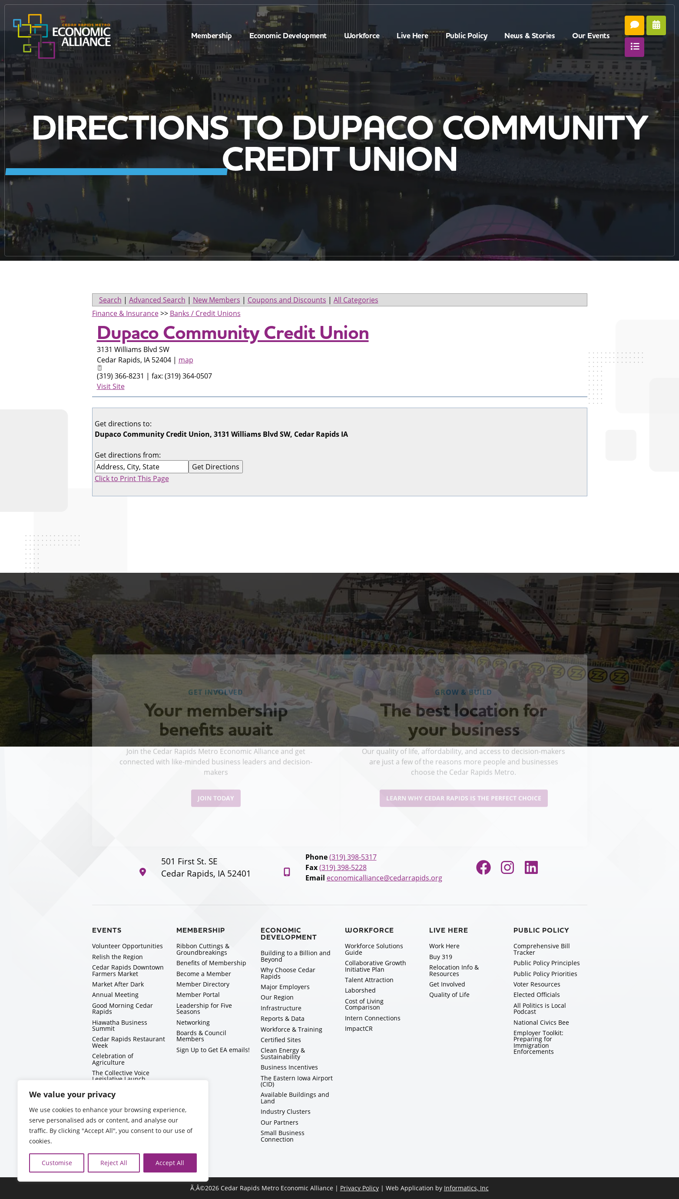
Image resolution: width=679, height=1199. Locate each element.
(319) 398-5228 (343, 867)
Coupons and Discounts (287, 300)
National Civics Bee (541, 1022)
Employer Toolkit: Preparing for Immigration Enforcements (538, 1042)
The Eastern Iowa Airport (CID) (297, 1081)
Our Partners (279, 1122)
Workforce (362, 36)
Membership (211, 36)
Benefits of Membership (211, 963)
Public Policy (466, 36)
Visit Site (111, 386)
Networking (193, 1022)
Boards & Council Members (201, 1036)
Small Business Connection (283, 1136)
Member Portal (198, 994)
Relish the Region (117, 957)
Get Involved (447, 984)
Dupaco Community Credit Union (233, 332)
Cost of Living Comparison (364, 1004)
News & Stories (529, 36)
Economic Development (288, 36)
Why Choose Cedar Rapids (288, 973)
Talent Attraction (369, 980)
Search (110, 300)
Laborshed (360, 990)
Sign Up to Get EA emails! (213, 1050)
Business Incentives (289, 1067)
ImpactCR (359, 1028)
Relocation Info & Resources (454, 970)
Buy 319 (440, 957)
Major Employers (285, 987)
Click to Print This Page (132, 478)
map (186, 360)
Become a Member (203, 974)
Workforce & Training (291, 1029)
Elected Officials (536, 994)
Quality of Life (449, 994)
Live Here (412, 36)
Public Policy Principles (546, 963)
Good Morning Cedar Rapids (122, 1008)
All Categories (356, 300)
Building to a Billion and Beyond (296, 956)
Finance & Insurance (125, 313)
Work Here (444, 946)
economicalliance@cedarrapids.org (384, 878)
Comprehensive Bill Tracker (541, 949)
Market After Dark (118, 984)
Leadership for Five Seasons (204, 1008)
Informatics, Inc (466, 1188)
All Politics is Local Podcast (539, 1008)
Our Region (277, 997)
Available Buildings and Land (295, 1097)
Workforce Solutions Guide (374, 949)
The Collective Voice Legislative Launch (120, 1076)
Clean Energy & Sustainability (283, 1053)
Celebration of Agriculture (112, 1059)
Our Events (590, 36)
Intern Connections (373, 1018)
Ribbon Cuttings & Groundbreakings (202, 949)
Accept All (170, 1163)
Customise (57, 1163)
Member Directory (202, 984)
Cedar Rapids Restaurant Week (128, 1042)
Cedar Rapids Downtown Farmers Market (128, 970)
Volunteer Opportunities (127, 946)
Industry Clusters (286, 1111)
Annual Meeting (115, 994)
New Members (216, 300)
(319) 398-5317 (353, 857)
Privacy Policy (359, 1188)
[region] (113, 1131)
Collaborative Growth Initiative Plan (375, 966)
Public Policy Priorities (545, 974)
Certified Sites (281, 1040)
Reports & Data (283, 1018)
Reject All (113, 1163)
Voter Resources (536, 984)
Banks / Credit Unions (205, 313)
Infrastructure (281, 1008)
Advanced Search (157, 300)
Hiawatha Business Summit (119, 1025)
